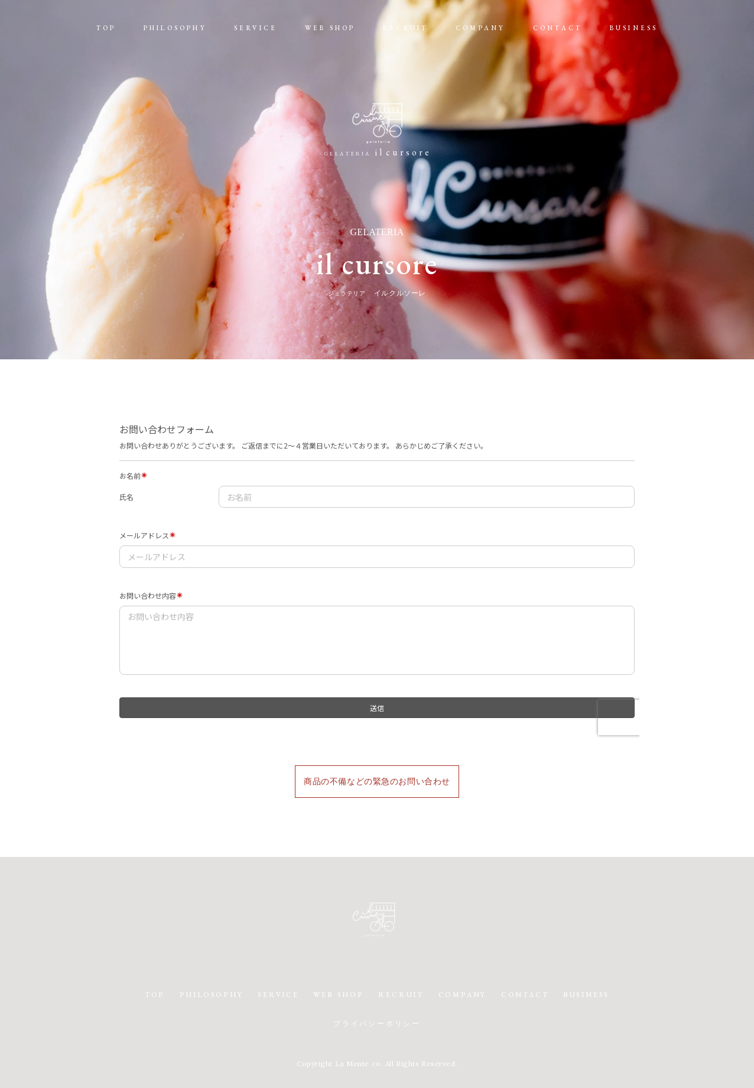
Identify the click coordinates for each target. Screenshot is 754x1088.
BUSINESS (634, 28)
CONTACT (557, 28)
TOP (106, 28)
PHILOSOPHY (175, 28)
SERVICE (255, 28)
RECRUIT (405, 28)
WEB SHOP (330, 28)
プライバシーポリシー (377, 1024)
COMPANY (480, 28)
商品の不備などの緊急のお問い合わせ (377, 781)
